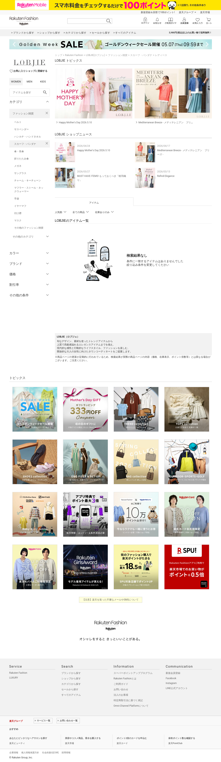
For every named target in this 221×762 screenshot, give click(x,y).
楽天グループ (186, 12)
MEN (29, 81)
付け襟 (17, 213)
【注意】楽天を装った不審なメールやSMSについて (110, 599)
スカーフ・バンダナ (25, 143)
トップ (58, 55)
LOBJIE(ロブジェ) (95, 55)
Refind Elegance (165, 176)
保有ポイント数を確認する (181, 738)
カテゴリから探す (71, 684)
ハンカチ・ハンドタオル (27, 136)
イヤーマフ (20, 206)
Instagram (171, 683)
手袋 (16, 198)
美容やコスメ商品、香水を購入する (83, 738)
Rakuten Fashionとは (125, 678)
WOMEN (16, 81)
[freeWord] (29, 93)
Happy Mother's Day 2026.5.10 (93, 150)
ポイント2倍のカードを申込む (132, 738)
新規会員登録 (173, 673)
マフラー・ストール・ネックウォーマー (28, 189)
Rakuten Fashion (74, 55)
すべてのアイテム (71, 694)
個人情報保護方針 (30, 752)
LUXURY (13, 677)
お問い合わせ (121, 689)
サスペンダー (21, 129)
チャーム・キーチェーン (27, 180)
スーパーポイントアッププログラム (133, 673)
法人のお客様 (121, 694)
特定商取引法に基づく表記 (128, 700)
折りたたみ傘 (21, 158)
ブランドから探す (71, 673)
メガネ (17, 166)
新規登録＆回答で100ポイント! (158, 12)
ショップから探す (71, 678)
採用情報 (66, 752)
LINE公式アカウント (177, 688)
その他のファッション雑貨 (28, 227)
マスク (17, 220)
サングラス (20, 173)
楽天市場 (205, 12)
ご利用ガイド (121, 684)
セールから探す (69, 689)
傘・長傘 (19, 151)
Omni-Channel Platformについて (131, 705)
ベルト (17, 122)
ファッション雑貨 (23, 113)
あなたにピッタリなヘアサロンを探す (28, 738)
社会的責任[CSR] (50, 752)
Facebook (171, 678)
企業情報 (13, 752)
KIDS (43, 81)
